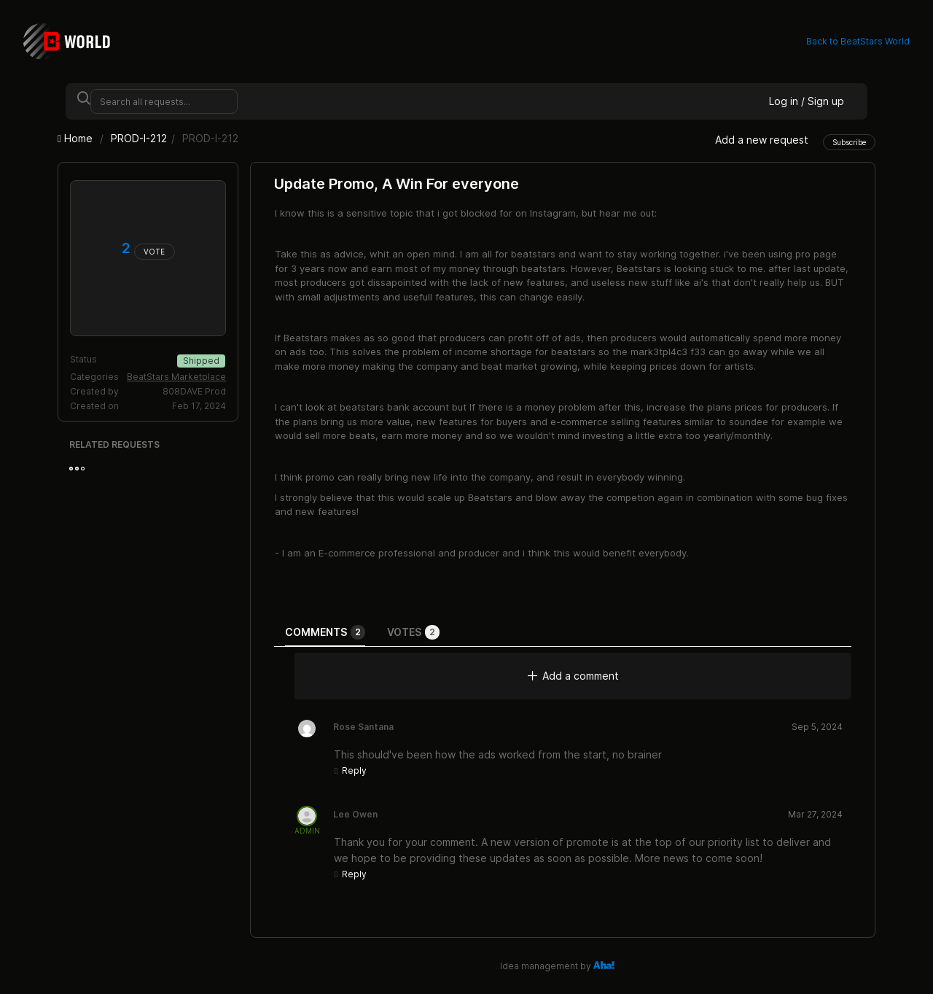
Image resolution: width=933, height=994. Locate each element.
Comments (325, 632)
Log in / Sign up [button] (806, 101)
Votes (413, 632)
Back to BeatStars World (858, 41)
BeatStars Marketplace (176, 376)
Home (76, 138)
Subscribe (849, 142)
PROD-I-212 (139, 138)
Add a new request (761, 139)
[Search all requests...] (164, 101)
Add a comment (573, 675)
